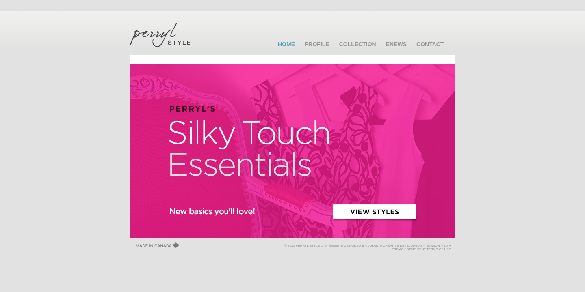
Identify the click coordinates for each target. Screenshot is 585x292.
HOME (286, 44)
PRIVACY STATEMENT (409, 249)
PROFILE (317, 44)
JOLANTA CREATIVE (383, 245)
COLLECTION (357, 44)
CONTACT (430, 44)
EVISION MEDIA (439, 245)
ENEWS (396, 44)
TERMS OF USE (439, 249)
